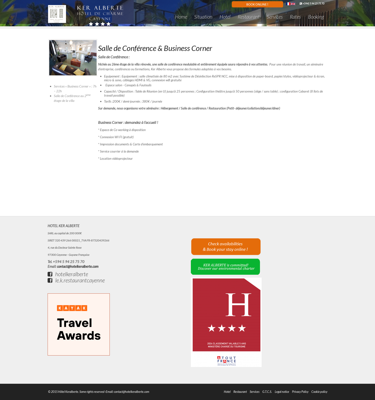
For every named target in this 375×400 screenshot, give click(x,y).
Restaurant (249, 17)
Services (275, 17)
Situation (203, 17)
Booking (316, 17)
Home (181, 17)
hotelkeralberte (68, 274)
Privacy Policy (300, 392)
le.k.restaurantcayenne (76, 280)
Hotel (225, 17)
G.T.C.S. (267, 392)
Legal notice (282, 392)
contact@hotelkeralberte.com (77, 266)
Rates (295, 17)
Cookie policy (319, 392)
